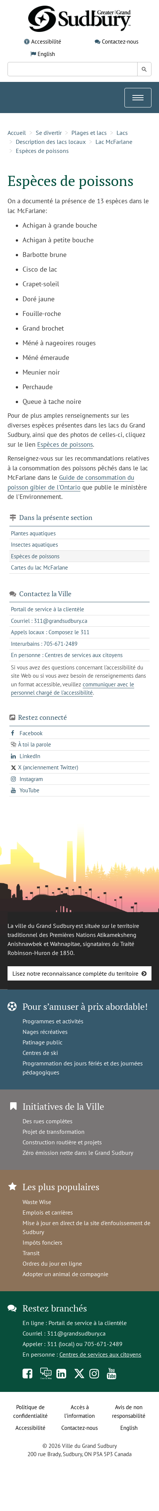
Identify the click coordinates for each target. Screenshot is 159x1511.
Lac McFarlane (113, 141)
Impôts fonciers (42, 1242)
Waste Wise (37, 1202)
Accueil (17, 132)
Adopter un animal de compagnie (65, 1274)
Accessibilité (46, 41)
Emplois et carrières (48, 1212)
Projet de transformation (54, 1131)
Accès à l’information (79, 1411)
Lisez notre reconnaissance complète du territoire (75, 973)
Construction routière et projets (62, 1142)
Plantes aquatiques (33, 533)
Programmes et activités (53, 1021)
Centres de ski (40, 1052)
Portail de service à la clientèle (87, 1323)
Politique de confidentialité (30, 1411)
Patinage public (42, 1042)
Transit (31, 1253)
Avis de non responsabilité (128, 1411)
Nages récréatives (45, 1031)
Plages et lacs (89, 132)
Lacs (122, 132)
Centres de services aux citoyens (100, 1354)
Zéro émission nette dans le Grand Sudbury (78, 1152)
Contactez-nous (120, 41)
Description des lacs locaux (51, 141)
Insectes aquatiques (34, 544)
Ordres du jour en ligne (52, 1263)
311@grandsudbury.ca (76, 1333)
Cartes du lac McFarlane (39, 567)
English (46, 53)
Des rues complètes (48, 1121)
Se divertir (49, 132)
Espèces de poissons (42, 150)
